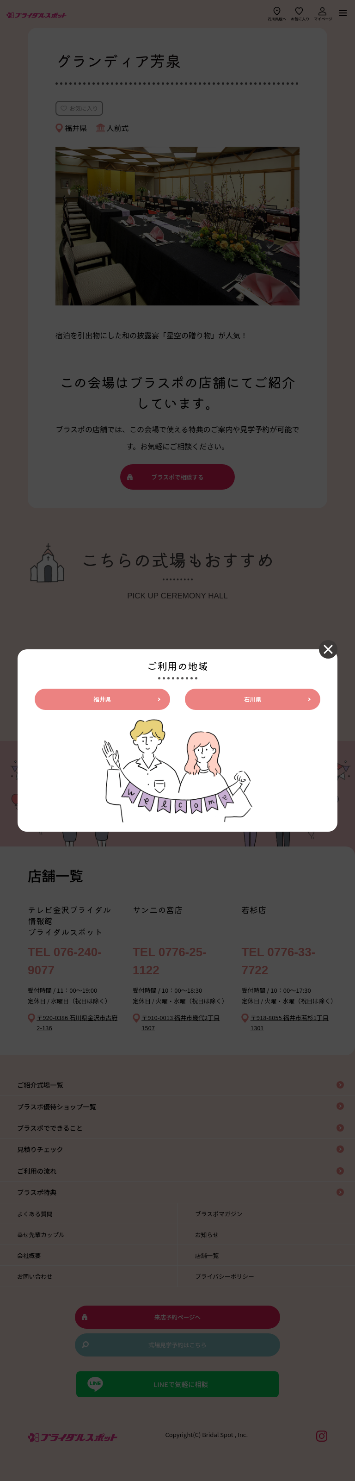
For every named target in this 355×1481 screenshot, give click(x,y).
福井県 (102, 699)
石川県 (253, 699)
